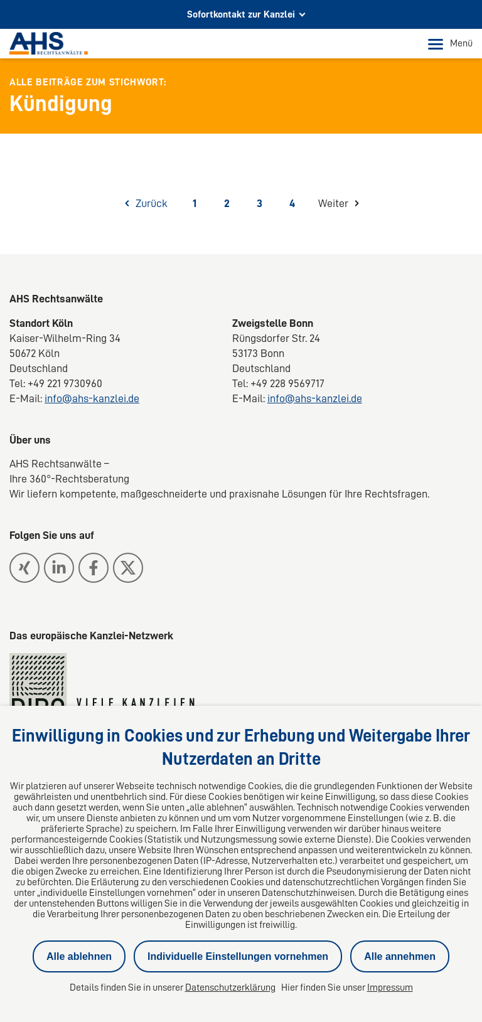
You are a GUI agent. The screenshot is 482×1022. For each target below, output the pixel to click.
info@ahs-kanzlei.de (92, 398)
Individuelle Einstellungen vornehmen (237, 956)
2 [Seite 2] (227, 203)
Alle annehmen (400, 956)
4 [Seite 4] (292, 203)
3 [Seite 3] (259, 203)
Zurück (152, 203)
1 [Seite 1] (194, 203)
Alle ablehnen (79, 956)
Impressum (390, 987)
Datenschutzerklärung (230, 987)
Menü (450, 44)
